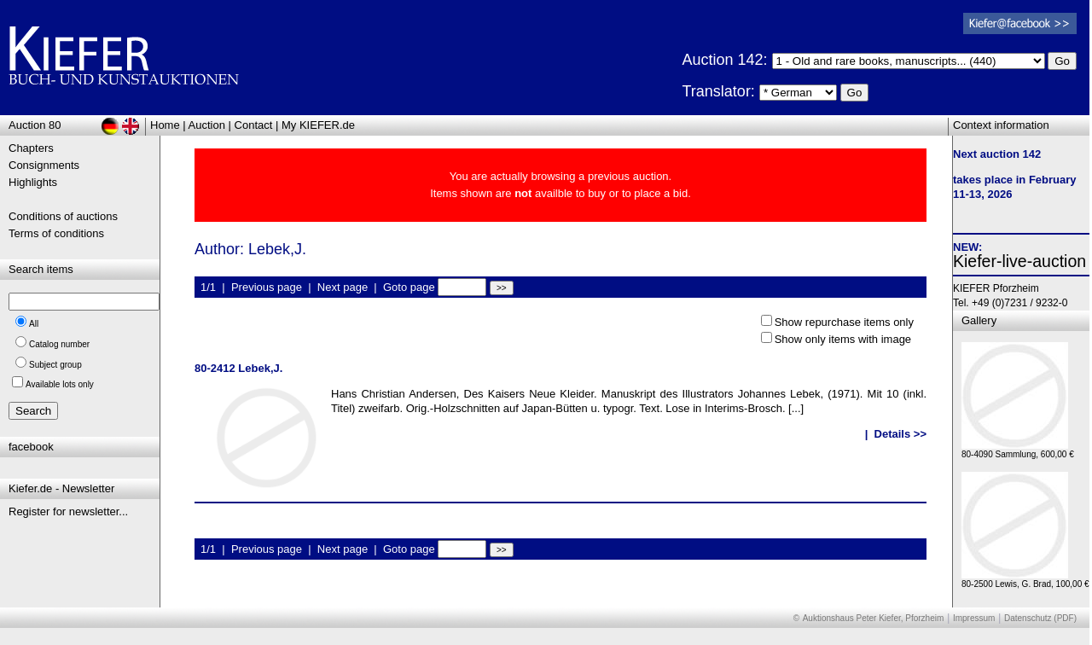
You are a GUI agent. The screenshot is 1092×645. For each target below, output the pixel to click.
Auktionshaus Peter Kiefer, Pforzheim (873, 618)
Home (165, 125)
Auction (207, 125)
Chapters (31, 148)
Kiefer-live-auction (1019, 261)
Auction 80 (35, 125)
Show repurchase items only (844, 322)
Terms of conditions (56, 233)
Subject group (55, 364)
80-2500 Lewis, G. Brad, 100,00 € (1025, 580)
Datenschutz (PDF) (1040, 618)
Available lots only (60, 384)
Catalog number (59, 344)
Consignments (44, 165)
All (33, 323)
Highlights (33, 182)
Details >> (900, 433)
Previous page (266, 287)
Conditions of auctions (63, 216)
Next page (342, 287)
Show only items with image (843, 339)
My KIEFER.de (318, 125)
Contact (254, 125)
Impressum (974, 618)
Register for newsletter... (68, 511)
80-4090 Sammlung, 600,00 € (1017, 450)
